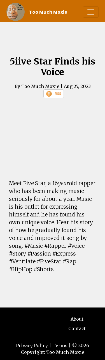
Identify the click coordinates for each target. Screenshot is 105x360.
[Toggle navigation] (91, 12)
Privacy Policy (32, 345)
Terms (59, 345)
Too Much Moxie (48, 12)
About (77, 319)
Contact (77, 328)
